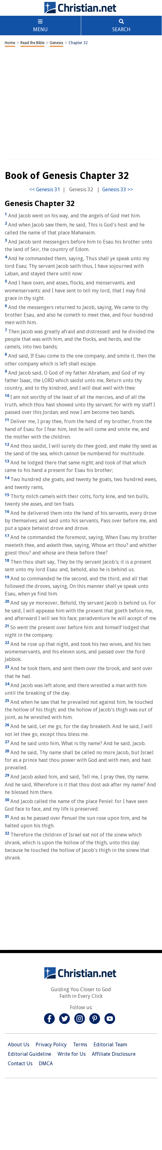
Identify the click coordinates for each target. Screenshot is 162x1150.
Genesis (56, 43)
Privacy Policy (51, 1045)
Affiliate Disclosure (114, 1054)
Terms (80, 1045)
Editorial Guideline (29, 1054)
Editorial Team (110, 1045)
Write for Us (72, 1054)
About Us (18, 1045)
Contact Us (20, 1064)
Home (10, 43)
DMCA (46, 1064)
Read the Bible (32, 43)
